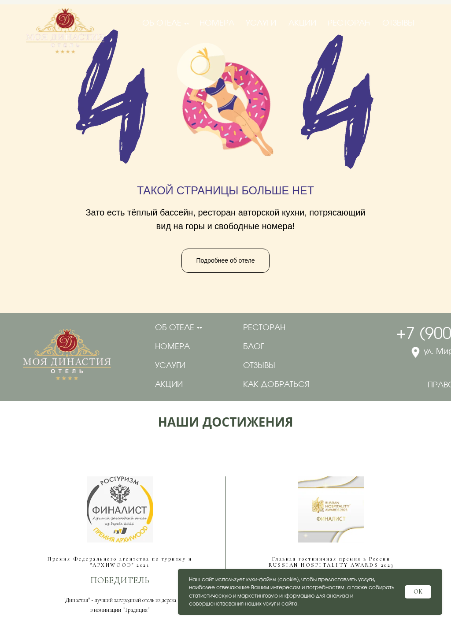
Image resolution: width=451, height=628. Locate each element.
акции (169, 385)
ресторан (264, 328)
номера (172, 347)
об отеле (174, 328)
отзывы (259, 366)
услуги (170, 366)
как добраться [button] (276, 385)
